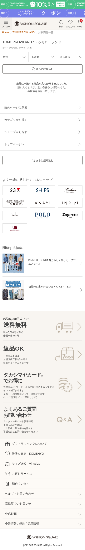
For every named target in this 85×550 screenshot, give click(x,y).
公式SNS (11, 513)
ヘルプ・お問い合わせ (19, 493)
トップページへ (14, 144)
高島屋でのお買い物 (18, 503)
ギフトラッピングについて (26, 444)
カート (80, 23)
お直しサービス (18, 474)
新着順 (35, 57)
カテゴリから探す (16, 119)
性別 (5, 57)
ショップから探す (16, 132)
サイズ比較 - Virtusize (22, 464)
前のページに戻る (16, 107)
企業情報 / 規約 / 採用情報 (22, 523)
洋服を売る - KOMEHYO (24, 454)
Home (5, 32)
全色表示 (65, 57)
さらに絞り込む (42, 70)
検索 (61, 24)
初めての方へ (17, 484)
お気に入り (70, 24)
